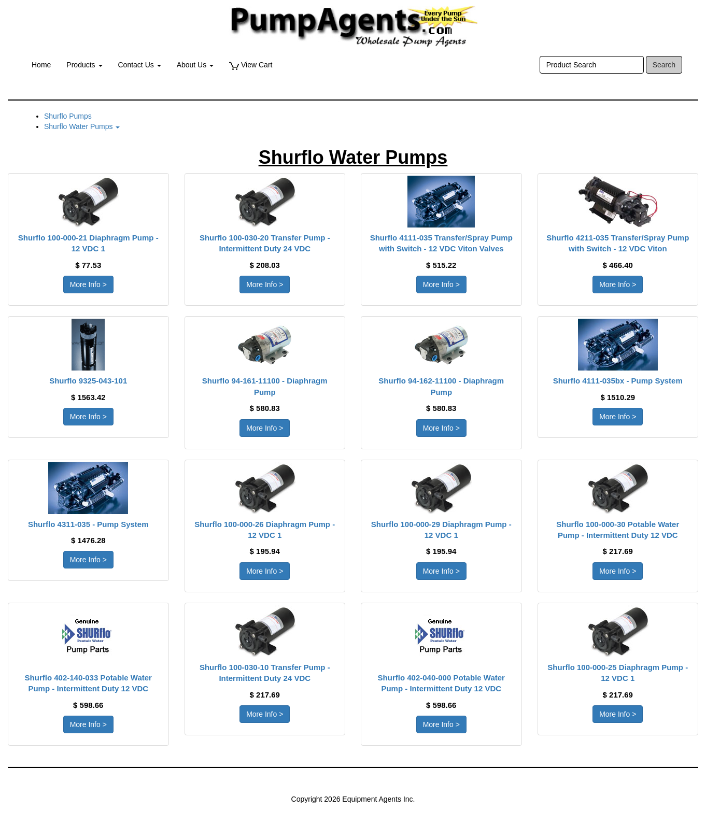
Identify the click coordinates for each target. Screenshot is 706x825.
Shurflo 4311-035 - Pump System (88, 524)
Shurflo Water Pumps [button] (82, 126)
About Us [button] (195, 65)
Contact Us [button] (139, 65)
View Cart (250, 65)
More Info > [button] (88, 284)
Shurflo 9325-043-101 (88, 380)
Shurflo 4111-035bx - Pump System (618, 380)
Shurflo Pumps (68, 116)
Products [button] (84, 65)
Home (41, 65)
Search (664, 65)
